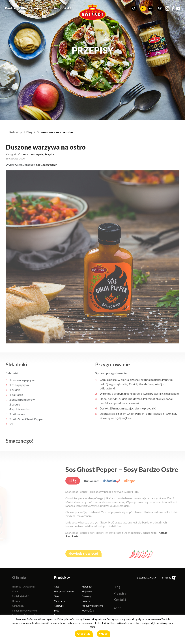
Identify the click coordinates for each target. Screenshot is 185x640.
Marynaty (87, 586)
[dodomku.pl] (111, 481)
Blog (24, 8)
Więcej (103, 633)
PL (143, 8)
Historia (16, 601)
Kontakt (65, 8)
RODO (118, 608)
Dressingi (86, 596)
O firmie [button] (51, 8)
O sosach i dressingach (30, 154)
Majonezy (87, 591)
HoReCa (86, 601)
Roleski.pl (15, 132)
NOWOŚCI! (88, 610)
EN (150, 8)
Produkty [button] (11, 8)
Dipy (56, 596)
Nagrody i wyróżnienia (24, 586)
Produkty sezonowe (92, 605)
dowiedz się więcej (83, 553)
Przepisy (37, 8)
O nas (15, 591)
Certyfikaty (18, 605)
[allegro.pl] (129, 481)
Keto (56, 586)
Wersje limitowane (64, 591)
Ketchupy (59, 605)
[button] (134, 8)
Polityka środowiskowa (24, 610)
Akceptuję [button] (84, 633)
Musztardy (59, 601)
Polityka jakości (20, 596)
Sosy (56, 610)
